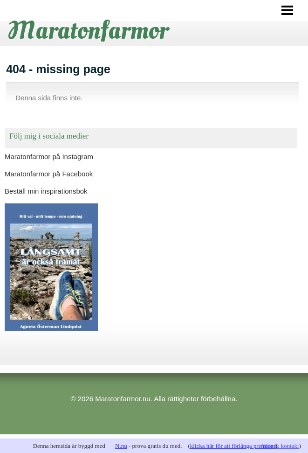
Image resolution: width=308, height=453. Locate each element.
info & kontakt (281, 445)
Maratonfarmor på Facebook (49, 174)
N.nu (121, 445)
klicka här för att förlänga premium (232, 445)
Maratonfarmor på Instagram (49, 156)
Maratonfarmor (88, 30)
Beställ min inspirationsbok (46, 191)
